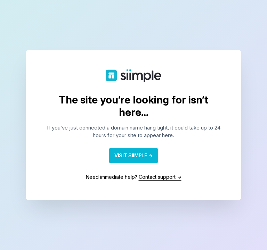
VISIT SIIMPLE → (133, 155)
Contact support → (160, 177)
